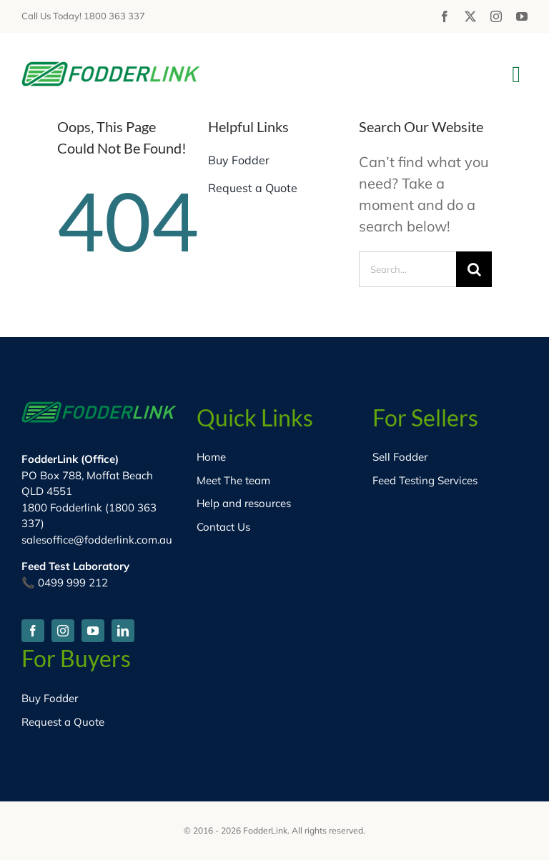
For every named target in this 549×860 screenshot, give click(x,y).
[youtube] (522, 16)
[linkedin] (123, 630)
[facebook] (444, 16)
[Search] (474, 269)
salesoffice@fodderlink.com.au (96, 539)
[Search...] (408, 269)
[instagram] (496, 16)
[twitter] (470, 16)
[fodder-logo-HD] (110, 68)
